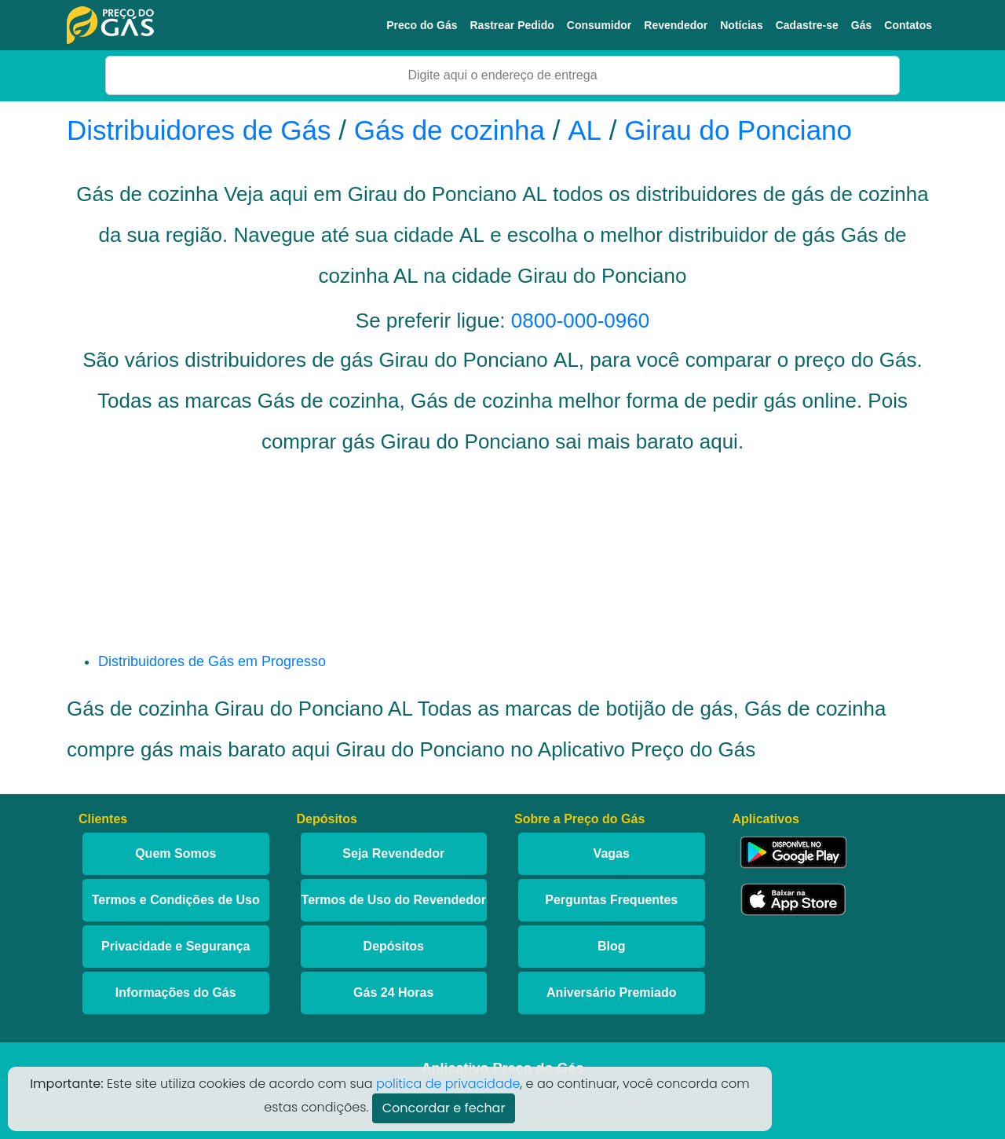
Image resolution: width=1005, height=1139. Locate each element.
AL (584, 130)
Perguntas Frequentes (611, 899)
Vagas (612, 853)
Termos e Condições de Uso (176, 899)
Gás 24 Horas (393, 992)
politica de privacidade (448, 1084)
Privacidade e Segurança (175, 946)
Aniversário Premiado (611, 992)
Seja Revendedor (393, 853)
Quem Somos (175, 853)
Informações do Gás (175, 992)
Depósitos (394, 946)
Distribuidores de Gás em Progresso (212, 661)
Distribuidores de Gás (202, 130)
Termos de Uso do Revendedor (394, 899)
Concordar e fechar (444, 1108)
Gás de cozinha (449, 130)
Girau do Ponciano (738, 130)
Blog (612, 946)
